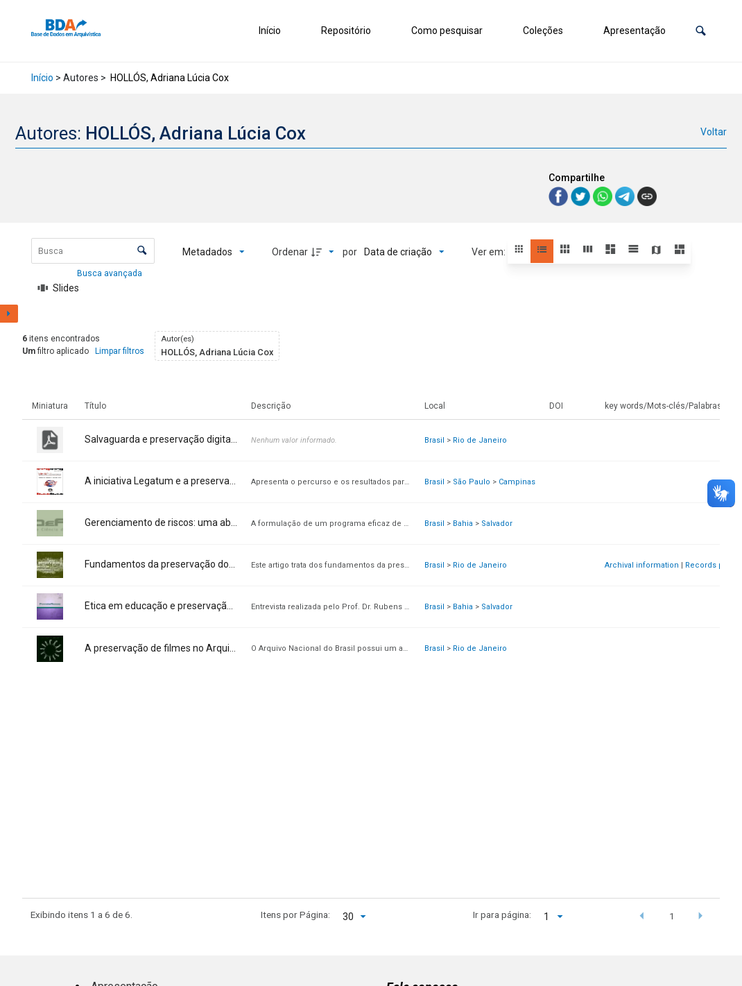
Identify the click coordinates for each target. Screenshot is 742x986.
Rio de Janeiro (480, 440)
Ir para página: (502, 914)
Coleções (543, 30)
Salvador (496, 523)
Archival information (642, 565)
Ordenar (290, 251)
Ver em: (490, 251)
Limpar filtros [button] (119, 351)
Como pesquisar (447, 30)
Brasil (434, 440)
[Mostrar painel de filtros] (9, 314)
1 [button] (672, 915)
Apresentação (634, 30)
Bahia (463, 523)
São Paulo (471, 481)
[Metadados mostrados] (213, 251)
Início (270, 30)
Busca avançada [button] (110, 273)
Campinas (517, 481)
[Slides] (59, 287)
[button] (701, 30)
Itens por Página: (295, 914)
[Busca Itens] (93, 251)
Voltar (713, 131)
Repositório (346, 30)
